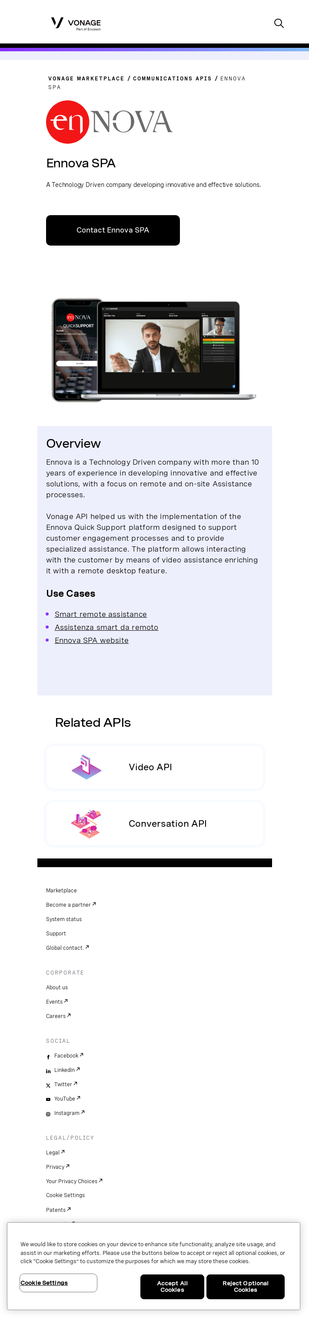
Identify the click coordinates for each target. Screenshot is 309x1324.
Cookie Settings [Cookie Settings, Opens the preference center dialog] (44, 1283)
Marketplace (61, 891)
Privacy (55, 1167)
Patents (56, 1210)
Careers (56, 1016)
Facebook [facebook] (66, 1056)
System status (64, 919)
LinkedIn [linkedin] (64, 1070)
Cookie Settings (65, 1195)
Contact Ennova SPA (113, 230)
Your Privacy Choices (71, 1181)
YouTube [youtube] (64, 1099)
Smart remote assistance (101, 614)
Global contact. (65, 948)
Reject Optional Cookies (246, 1287)
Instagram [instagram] (67, 1113)
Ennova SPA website (92, 640)
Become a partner (68, 905)
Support (56, 934)
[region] (153, 1266)
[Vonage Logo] (76, 23)
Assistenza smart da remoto (107, 627)
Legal (53, 1153)
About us (57, 988)
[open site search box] (279, 24)
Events (54, 1002)
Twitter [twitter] (63, 1084)
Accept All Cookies (172, 1287)
